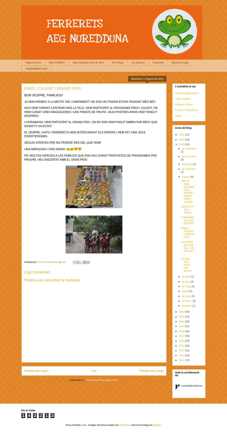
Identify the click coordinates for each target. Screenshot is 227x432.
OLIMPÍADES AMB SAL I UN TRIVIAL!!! (188, 248)
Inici (94, 370)
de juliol (186, 276)
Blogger (157, 425)
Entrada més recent (36, 370)
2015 (182, 345)
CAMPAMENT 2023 (36, 68)
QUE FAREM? (57, 62)
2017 (182, 336)
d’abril (185, 291)
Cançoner (158, 62)
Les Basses (138, 62)
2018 (182, 331)
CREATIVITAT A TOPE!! (187, 209)
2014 (182, 350)
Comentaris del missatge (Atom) (101, 380)
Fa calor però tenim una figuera (186, 264)
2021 (182, 316)
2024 (182, 139)
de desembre (189, 148)
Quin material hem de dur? (88, 62)
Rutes (178, 115)
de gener (187, 305)
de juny (186, 281)
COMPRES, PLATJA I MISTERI (188, 220)
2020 (182, 321)
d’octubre (187, 164)
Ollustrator (124, 425)
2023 (182, 144)
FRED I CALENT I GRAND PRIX (187, 233)
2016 (182, 340)
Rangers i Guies (184, 104)
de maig (186, 286)
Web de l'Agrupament (187, 93)
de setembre (189, 169)
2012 (182, 360)
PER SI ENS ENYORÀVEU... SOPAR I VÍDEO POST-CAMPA (187, 191)
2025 (182, 134)
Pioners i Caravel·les (186, 110)
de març (186, 296)
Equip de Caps (180, 62)
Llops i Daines (183, 98)
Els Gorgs (118, 62)
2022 (182, 311)
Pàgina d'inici (33, 62)
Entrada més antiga (152, 370)
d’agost (186, 176)
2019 (182, 326)
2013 (182, 355)
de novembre (189, 156)
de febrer (187, 301)
